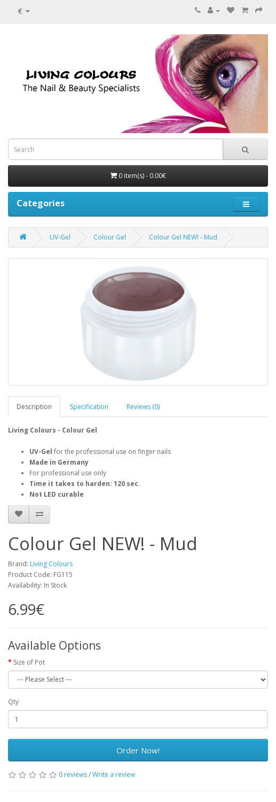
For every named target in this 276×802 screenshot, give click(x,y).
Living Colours (51, 563)
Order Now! (138, 750)
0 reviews (73, 774)
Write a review (113, 774)
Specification (89, 406)
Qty (13, 701)
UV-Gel (60, 237)
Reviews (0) (143, 406)
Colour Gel (109, 237)
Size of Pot (29, 662)
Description (34, 406)
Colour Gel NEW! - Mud (183, 237)
